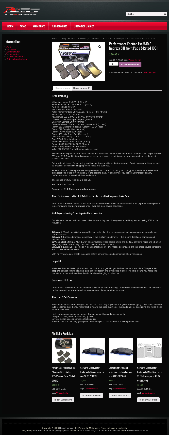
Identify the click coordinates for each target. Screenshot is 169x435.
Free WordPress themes (137, 430)
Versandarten (12, 54)
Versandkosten (134, 60)
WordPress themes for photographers (51, 430)
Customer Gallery (84, 26)
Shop (23, 26)
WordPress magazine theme (93, 430)
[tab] (62, 88)
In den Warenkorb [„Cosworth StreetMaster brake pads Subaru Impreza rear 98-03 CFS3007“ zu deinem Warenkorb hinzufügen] (92, 395)
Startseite (56, 38)
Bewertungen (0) (81, 88)
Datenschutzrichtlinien (16, 59)
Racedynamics (66, 428)
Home (10, 26)
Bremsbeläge (83, 38)
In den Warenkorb (130, 64)
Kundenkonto (59, 26)
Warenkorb (39, 26)
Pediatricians (114, 430)
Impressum (11, 49)
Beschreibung (62, 88)
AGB (8, 47)
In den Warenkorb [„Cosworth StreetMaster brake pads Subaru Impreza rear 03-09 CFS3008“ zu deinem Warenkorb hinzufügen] (120, 395)
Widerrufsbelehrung (15, 56)
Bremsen (72, 38)
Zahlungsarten (13, 51)
